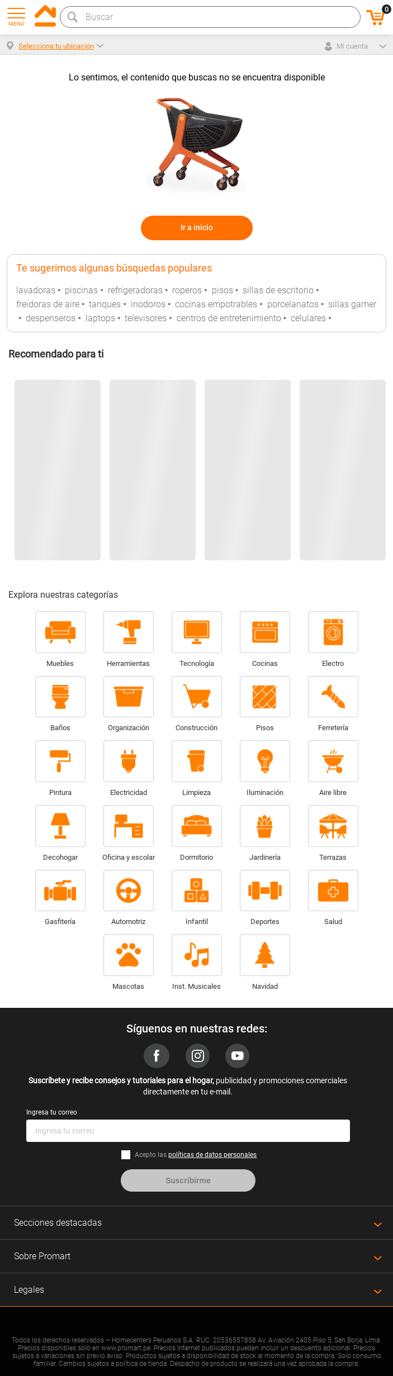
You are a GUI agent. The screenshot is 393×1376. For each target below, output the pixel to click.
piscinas (81, 290)
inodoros (148, 304)
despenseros (50, 318)
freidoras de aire (47, 304)
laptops (100, 318)
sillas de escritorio (278, 290)
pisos (222, 290)
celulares (308, 318)
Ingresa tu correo (51, 1112)
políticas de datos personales (212, 1155)
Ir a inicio (197, 227)
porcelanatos (293, 304)
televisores (146, 318)
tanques (105, 304)
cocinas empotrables (216, 304)
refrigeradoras (135, 290)
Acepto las (196, 1155)
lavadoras (35, 290)
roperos (187, 290)
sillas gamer (352, 304)
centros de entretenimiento (229, 318)
